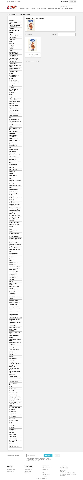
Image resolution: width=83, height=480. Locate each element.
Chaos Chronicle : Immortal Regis (13, 136)
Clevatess (11, 258)
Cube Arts (11, 432)
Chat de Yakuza (12, 142)
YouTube (58, 455)
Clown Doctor (12, 264)
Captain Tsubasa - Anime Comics (15, 66)
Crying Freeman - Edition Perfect (15, 430)
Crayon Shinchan (13, 388)
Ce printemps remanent (15, 98)
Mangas (22, 8)
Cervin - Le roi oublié (14, 119)
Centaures (11, 20)
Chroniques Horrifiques (14, 217)
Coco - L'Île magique (14, 271)
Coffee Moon (12, 279)
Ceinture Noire (12, 103)
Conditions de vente (29, 469)
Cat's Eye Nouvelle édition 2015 (13, 90)
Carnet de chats (13, 80)
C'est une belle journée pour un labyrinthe (14, 26)
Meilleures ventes (10, 471)
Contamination (12, 325)
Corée (10, 346)
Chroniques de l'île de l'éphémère (14, 205)
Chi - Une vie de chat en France (14, 161)
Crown (10, 422)
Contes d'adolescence (14, 327)
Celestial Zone (12, 107)
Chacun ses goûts (13, 131)
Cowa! (10, 380)
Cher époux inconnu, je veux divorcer (14, 155)
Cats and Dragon (13, 92)
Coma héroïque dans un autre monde (15, 290)
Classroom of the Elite (14, 249)
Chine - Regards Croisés (15, 185)
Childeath (11, 179)
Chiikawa (11, 173)
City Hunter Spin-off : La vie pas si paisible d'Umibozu (15, 240)
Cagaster (11, 32)
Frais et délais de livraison (30, 468)
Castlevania (12, 83)
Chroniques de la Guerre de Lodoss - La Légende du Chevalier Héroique (15, 209)
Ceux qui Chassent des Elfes (14, 129)
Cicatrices (11, 220)
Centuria (11, 117)
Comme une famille (14, 306)
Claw (10, 251)
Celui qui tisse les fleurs (15, 114)
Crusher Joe (12, 427)
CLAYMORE (11, 255)
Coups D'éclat (12, 374)
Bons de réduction (46, 474)
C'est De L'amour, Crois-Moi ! (14, 23)
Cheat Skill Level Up (14, 149)
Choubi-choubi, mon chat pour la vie (15, 195)
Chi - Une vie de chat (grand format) (14, 158)
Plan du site (27, 472)
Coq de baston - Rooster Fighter (15, 340)
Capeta (10, 50)
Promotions (9, 468)
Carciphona (11, 73)
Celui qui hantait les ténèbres (14, 111)
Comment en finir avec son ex (14, 308)
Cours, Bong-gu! (13, 376)
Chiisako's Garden (13, 175)
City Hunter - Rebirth (14, 236)
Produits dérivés (41, 8)
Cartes (33, 8)
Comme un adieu (13, 304)
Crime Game (12, 405)
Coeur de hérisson (13, 276)
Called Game (12, 39)
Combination (12, 293)
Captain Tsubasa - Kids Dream (14, 69)
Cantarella (11, 48)
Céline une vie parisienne (15, 109)
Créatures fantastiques (14, 399)
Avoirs (43, 471)
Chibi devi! (11, 168)
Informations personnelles (48, 467)
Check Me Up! (12, 151)
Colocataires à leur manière (13, 284)
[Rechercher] (68, 6)
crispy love (11, 415)
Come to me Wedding (14, 297)
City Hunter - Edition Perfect (14, 234)
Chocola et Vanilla (13, 191)
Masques (57, 8)
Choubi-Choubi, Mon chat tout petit (15, 198)
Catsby (10, 94)
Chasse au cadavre (13, 138)
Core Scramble (12, 344)
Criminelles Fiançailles (14, 407)
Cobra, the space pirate (15, 266)
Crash (10, 386)
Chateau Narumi (13, 145)
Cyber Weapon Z (13, 438)
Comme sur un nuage (14, 302)
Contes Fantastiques (14, 335)
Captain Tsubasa (13, 63)
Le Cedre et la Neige (14, 446)
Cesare (10, 123)
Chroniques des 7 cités (14, 215)
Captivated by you (13, 71)
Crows (10, 424)
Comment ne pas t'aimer (15, 311)
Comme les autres (13, 300)
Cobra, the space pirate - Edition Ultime (15, 268)
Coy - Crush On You (13, 381)
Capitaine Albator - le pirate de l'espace (14, 56)
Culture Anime (12, 434)
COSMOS (11, 356)
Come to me (12, 295)
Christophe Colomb (13, 202)
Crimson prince (12, 413)
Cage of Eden (12, 34)
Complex (11, 312)
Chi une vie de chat (13, 166)
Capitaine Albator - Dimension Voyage (13, 53)
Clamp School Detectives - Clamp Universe (15, 245)
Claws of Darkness (13, 253)
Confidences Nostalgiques (15, 317)
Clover (10, 260)
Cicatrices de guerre (14, 222)
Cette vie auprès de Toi (14, 125)
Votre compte (46, 466)
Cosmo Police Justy (13, 352)
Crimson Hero (12, 411)
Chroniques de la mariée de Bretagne (15, 212)
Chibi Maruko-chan (13, 169)
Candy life (11, 47)
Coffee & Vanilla (13, 277)
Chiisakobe (11, 177)
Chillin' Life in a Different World (15, 181)
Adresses (44, 472)
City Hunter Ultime (13, 243)
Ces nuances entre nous (15, 121)
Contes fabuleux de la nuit (14, 333)
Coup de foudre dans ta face (14, 372)
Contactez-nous (28, 471)
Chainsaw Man (12, 133)
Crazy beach (12, 390)
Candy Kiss (11, 45)
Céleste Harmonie (13, 105)
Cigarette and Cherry (14, 224)
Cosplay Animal (13, 358)
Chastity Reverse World (15, 140)
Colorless (11, 288)
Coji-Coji (11, 281)
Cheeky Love (12, 153)
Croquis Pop (12, 418)
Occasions (51, 8)
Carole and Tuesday (14, 82)
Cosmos (11, 354)
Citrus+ (10, 231)
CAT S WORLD (12, 85)
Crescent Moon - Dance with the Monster (14, 403)
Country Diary (12, 362)
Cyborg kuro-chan (13, 443)
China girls (11, 183)
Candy (10, 41)
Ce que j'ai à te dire (13, 99)
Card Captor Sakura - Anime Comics (14, 76)
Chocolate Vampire (13, 193)
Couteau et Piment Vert (15, 378)
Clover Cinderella (13, 262)
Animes (28, 8)
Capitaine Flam (12, 61)
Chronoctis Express (13, 219)
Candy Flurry (12, 43)
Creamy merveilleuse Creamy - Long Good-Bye (15, 396)
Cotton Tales (12, 360)
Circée (10, 228)
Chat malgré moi (13, 144)
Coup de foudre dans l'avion (14, 369)
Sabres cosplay (69, 8)
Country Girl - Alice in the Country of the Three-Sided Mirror (15, 365)
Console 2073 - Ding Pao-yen (15, 323)
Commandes (45, 469)
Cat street (11, 87)
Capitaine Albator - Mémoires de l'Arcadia (14, 59)
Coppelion (11, 337)
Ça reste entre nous (14, 30)
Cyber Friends (12, 436)
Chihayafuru (12, 171)
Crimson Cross (12, 409)
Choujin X (11, 201)
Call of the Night (13, 37)
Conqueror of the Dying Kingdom (14, 320)
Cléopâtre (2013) (13, 257)
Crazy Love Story (13, 394)
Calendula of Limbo (14, 36)
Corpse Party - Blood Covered (14, 350)
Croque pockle (12, 416)
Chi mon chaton (13, 164)
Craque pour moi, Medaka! (13, 384)
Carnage (11, 78)
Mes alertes (44, 476)
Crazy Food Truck (13, 392)
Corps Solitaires (13, 348)
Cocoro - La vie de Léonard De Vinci (13, 273)
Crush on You (12, 426)
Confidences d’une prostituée (13, 315)
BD (62, 8)
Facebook (56, 455)
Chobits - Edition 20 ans (14, 189)
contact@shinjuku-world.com (68, 474)
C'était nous (12, 28)
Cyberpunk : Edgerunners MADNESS (15, 440)
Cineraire (11, 226)
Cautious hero (12, 96)
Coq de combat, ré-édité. (15, 342)
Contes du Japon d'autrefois (13, 330)
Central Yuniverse (13, 115)
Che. (10, 147)
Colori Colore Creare (14, 286)
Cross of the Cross (13, 420)
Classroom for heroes (14, 247)
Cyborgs (11, 445)
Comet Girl (11, 298)
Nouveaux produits (11, 469)
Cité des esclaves (13, 230)
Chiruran (11, 187)
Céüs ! (10, 126)
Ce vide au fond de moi (14, 101)
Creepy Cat (11, 400)
